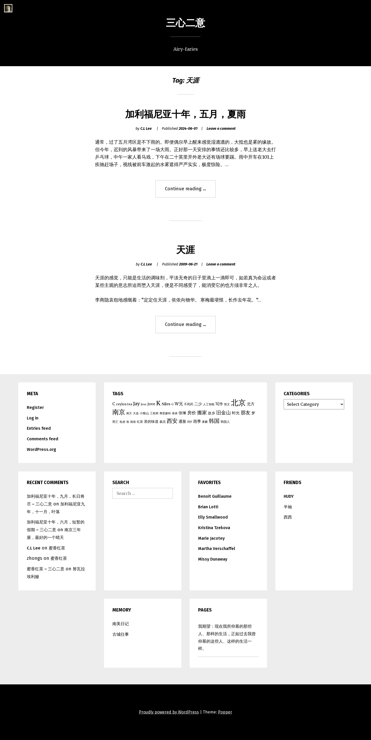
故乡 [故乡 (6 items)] (211, 413)
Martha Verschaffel (216, 548)
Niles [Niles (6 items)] (166, 404)
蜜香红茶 (57, 548)
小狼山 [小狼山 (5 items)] (144, 413)
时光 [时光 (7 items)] (236, 412)
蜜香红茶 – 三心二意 (45, 568)
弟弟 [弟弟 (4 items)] (175, 413)
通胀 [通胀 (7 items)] (182, 421)
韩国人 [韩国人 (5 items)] (225, 422)
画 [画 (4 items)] (127, 422)
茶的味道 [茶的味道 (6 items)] (151, 421)
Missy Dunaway (212, 559)
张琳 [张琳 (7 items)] (182, 412)
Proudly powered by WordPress (169, 712)
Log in (32, 418)
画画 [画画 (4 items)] (133, 422)
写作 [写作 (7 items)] (219, 403)
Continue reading (188, 191)
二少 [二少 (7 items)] (198, 403)
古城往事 (120, 634)
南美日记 (120, 623)
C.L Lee (146, 128)
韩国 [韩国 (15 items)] (214, 420)
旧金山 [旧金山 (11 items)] (223, 413)
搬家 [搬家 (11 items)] (202, 413)
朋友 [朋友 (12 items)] (245, 412)
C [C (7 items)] (113, 403)
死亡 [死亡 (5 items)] (115, 422)
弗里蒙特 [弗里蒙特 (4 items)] (165, 413)
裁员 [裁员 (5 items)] (162, 422)
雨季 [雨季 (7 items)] (197, 421)
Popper (225, 712)
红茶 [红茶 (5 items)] (140, 422)
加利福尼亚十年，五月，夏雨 (185, 114)
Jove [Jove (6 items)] (151, 404)
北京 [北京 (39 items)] (238, 402)
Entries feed (39, 428)
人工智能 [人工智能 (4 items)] (208, 404)
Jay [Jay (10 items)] (136, 404)
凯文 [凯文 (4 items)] (227, 404)
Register (35, 407)
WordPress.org (41, 449)
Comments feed (42, 438)
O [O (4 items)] (172, 404)
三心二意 (185, 23)
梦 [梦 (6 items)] (253, 413)
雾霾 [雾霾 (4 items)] (205, 422)
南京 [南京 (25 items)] (118, 412)
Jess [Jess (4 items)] (143, 404)
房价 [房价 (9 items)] (191, 413)
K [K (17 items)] (158, 403)
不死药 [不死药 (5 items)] (188, 404)
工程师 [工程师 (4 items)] (154, 413)
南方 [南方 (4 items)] (129, 413)
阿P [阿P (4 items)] (189, 422)
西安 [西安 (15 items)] (172, 420)
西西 (288, 517)
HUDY (289, 496)
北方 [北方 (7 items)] (251, 403)
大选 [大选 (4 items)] (136, 413)
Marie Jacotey (211, 538)
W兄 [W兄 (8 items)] (179, 403)
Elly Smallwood (213, 517)
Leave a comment (221, 128)
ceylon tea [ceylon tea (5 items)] (124, 404)
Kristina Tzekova (214, 527)
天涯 (185, 250)
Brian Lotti (208, 506)
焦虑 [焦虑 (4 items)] (122, 422)
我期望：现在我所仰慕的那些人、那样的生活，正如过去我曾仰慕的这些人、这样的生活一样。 (227, 637)
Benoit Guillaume (215, 496)
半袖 (288, 506)
